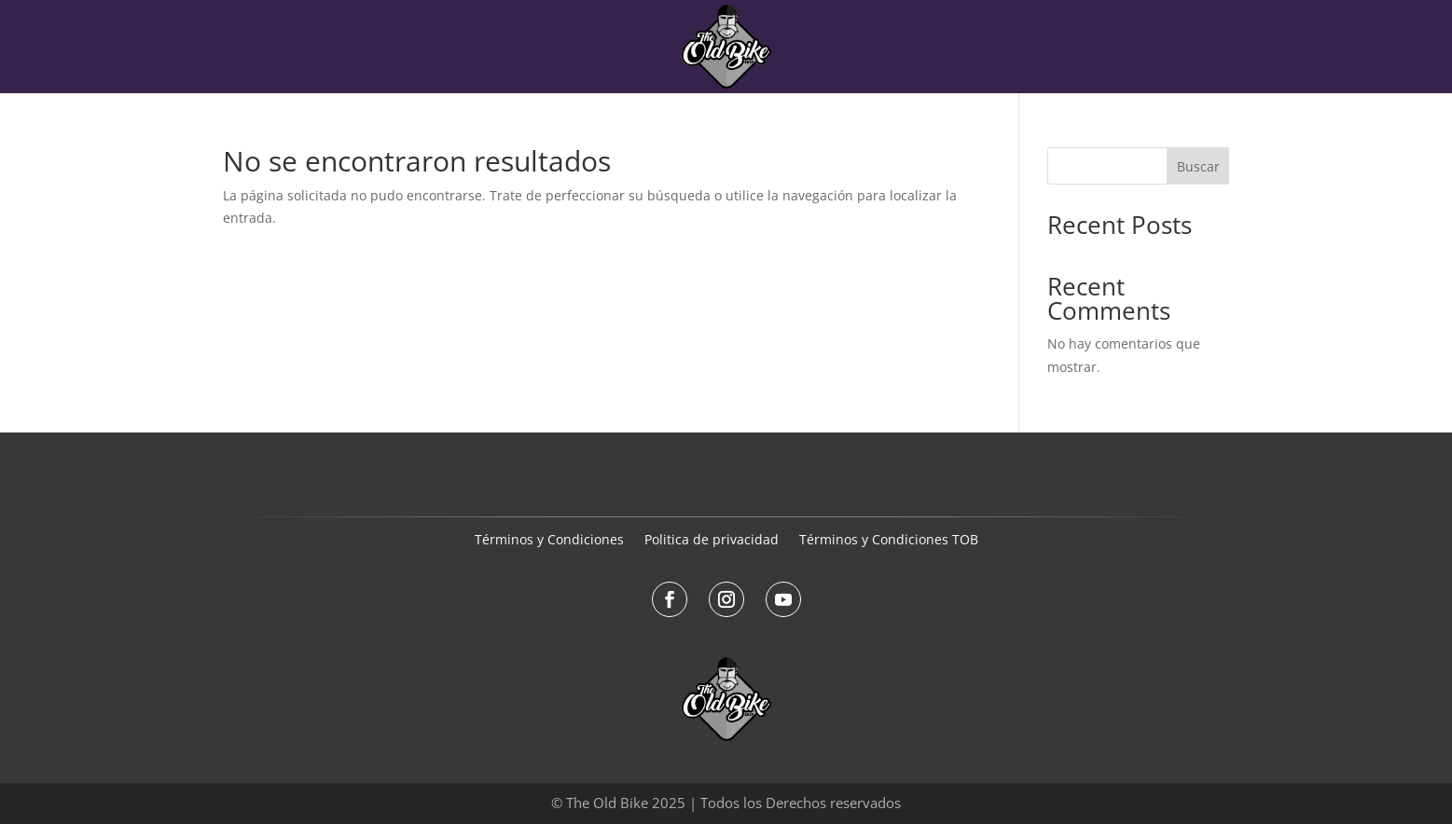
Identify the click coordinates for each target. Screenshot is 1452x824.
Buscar (1198, 166)
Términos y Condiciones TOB (888, 540)
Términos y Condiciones (549, 540)
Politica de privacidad (711, 540)
